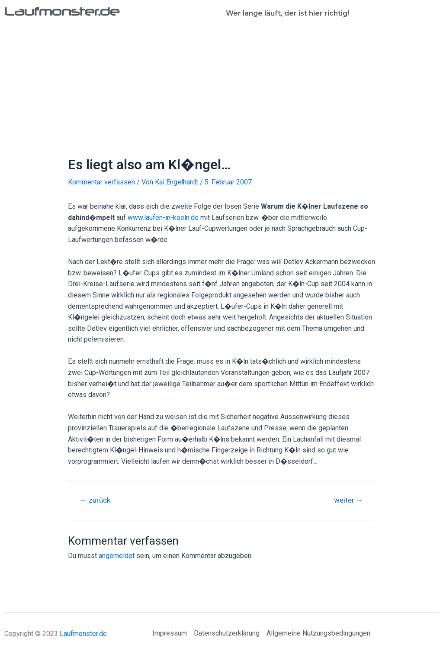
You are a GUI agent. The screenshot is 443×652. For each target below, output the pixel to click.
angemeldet (117, 556)
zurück (95, 500)
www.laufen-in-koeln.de (163, 217)
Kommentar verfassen (101, 182)
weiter (348, 500)
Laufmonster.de (63, 11)
